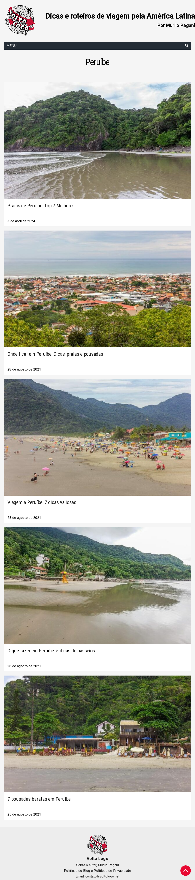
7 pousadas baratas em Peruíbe (39, 799)
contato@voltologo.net (102, 876)
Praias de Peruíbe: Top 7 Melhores (41, 206)
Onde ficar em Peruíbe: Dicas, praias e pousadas (55, 354)
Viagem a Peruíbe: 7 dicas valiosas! (43, 502)
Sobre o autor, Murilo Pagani (97, 865)
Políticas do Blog (77, 871)
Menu (12, 46)
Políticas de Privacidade (112, 871)
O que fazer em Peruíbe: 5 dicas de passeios (51, 651)
